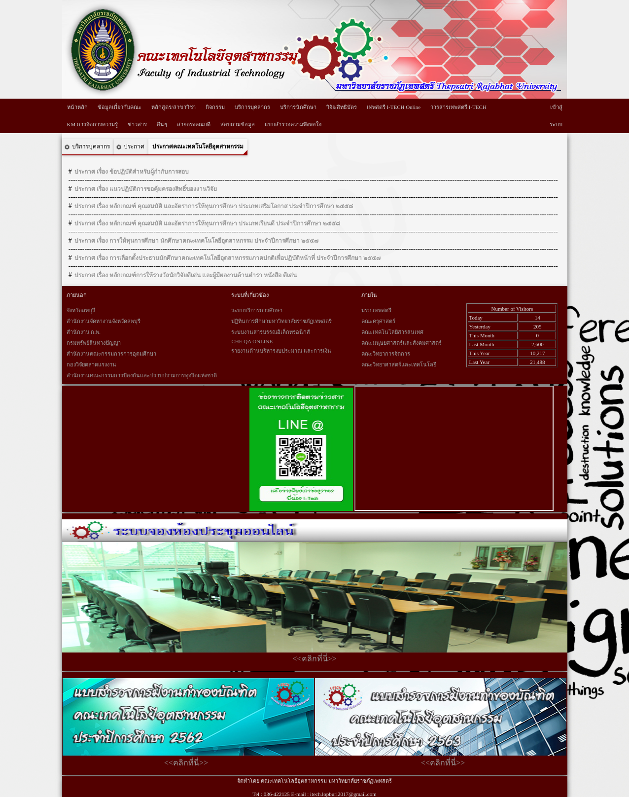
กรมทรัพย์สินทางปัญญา (94, 343)
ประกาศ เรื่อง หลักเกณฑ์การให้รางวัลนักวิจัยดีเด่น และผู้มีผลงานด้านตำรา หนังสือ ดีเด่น (185, 275)
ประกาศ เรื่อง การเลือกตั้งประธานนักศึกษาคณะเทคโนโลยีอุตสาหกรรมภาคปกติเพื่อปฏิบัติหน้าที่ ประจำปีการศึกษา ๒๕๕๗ (227, 257)
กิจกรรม (215, 107)
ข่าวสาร (137, 124)
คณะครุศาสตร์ (378, 321)
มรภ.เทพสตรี (376, 310)
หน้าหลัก (77, 107)
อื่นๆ (162, 124)
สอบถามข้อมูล (237, 124)
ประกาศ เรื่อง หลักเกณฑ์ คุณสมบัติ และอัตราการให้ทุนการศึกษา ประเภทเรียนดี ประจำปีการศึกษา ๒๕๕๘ (207, 223)
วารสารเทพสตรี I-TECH (458, 107)
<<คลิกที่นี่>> (314, 658)
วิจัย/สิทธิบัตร (341, 107)
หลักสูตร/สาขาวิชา (173, 107)
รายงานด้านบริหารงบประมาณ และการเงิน (281, 351)
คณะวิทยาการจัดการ (385, 354)
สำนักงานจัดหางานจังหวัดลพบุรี (103, 321)
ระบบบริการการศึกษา (256, 310)
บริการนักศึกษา (298, 107)
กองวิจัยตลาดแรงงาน (91, 364)
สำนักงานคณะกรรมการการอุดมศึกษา (111, 354)
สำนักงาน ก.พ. (84, 332)
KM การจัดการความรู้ (92, 124)
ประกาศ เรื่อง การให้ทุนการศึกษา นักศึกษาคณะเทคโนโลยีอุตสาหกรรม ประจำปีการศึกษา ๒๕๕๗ (196, 240)
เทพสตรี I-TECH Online (393, 107)
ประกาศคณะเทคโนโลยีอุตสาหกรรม (198, 146)
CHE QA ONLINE (252, 341)
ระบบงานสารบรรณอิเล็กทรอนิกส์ (270, 332)
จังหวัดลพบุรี (81, 310)
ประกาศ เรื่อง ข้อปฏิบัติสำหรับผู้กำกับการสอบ (131, 171)
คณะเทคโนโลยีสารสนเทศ (392, 332)
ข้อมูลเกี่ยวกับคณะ (119, 107)
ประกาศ (134, 146)
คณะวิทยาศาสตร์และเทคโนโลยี (398, 364)
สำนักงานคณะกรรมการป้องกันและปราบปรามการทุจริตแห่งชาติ (142, 375)
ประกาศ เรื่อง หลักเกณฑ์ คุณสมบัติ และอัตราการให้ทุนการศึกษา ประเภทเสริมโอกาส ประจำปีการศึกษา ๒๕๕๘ (213, 206)
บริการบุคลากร (252, 107)
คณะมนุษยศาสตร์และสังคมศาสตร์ (401, 343)
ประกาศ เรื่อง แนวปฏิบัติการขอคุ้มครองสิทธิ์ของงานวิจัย (145, 188)
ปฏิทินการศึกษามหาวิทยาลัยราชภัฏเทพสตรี (281, 321)
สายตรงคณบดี (193, 124)
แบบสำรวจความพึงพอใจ (293, 124)
